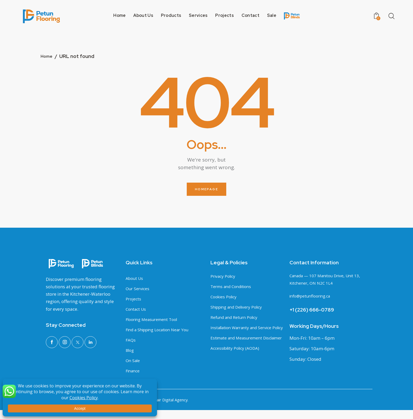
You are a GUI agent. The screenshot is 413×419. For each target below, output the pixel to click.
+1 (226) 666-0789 (311, 310)
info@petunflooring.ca (312, 297)
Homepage (206, 189)
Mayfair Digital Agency (166, 408)
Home (48, 57)
